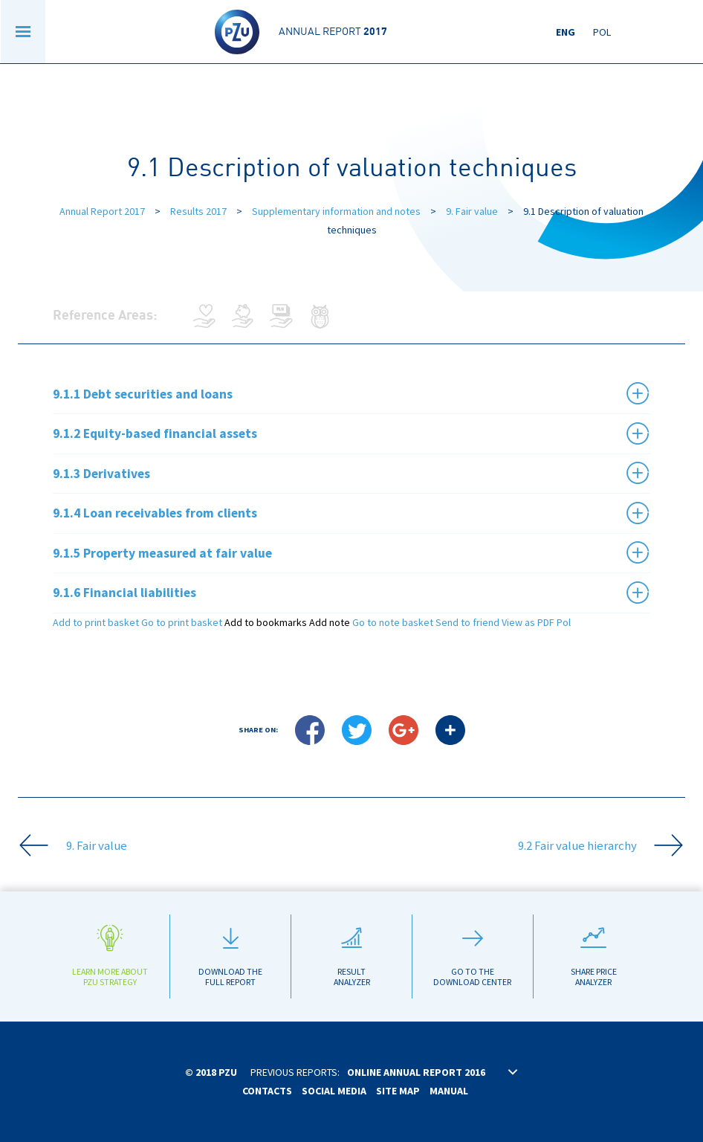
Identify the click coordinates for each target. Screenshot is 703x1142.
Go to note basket (392, 622)
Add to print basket (96, 622)
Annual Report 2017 (102, 211)
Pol (602, 32)
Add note (329, 622)
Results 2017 (199, 211)
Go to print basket (181, 622)
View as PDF (528, 622)
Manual (449, 1090)
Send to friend (467, 622)
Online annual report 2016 (416, 1072)
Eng (565, 32)
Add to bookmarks (265, 622)
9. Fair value (472, 211)
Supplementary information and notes (336, 211)
